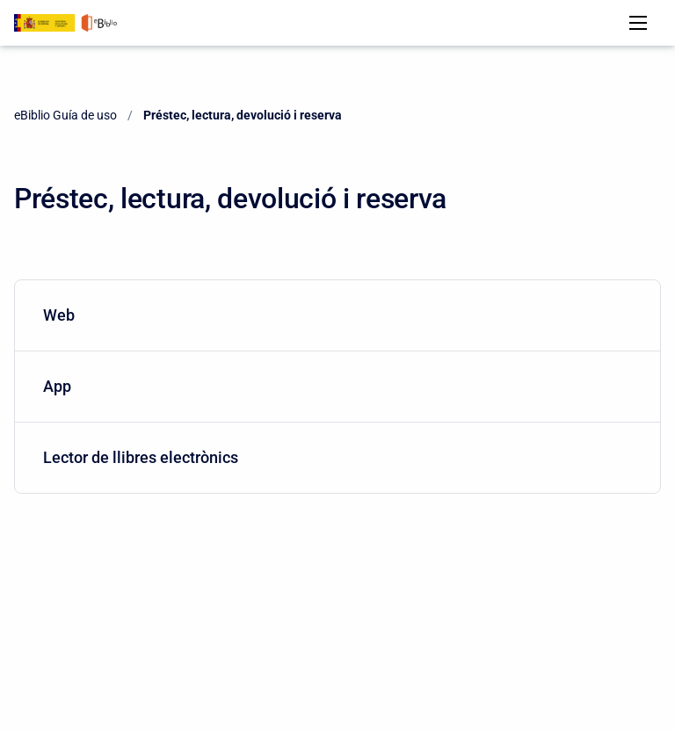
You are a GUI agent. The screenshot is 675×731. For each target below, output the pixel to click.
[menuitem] (337, 315)
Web (334, 315)
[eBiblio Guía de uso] (65, 23)
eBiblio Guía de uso (65, 115)
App (334, 386)
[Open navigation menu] (638, 23)
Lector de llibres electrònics (334, 457)
